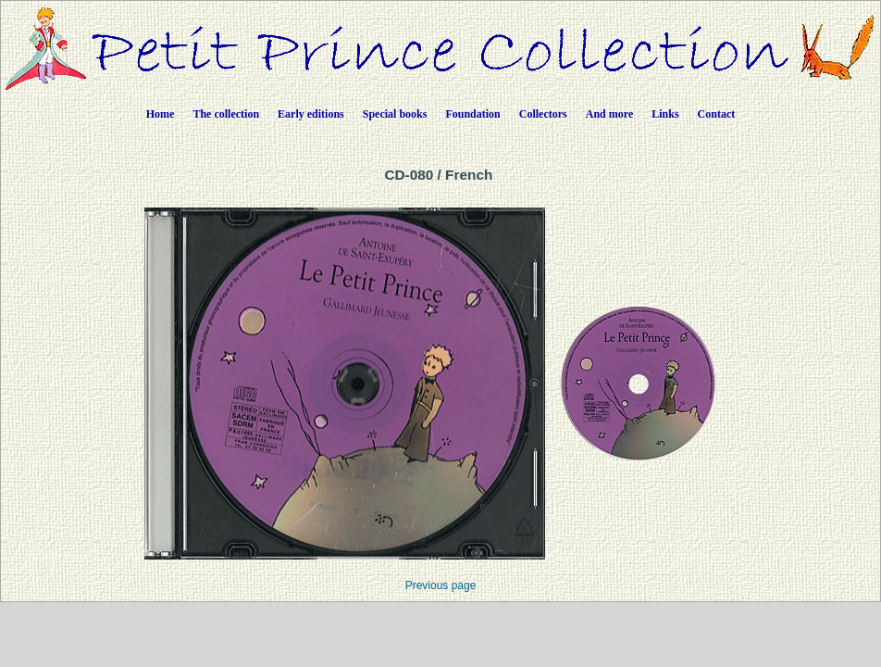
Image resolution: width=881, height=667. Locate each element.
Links (664, 113)
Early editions (311, 113)
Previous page (441, 585)
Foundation (472, 113)
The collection (225, 113)
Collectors (543, 113)
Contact (717, 113)
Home (160, 113)
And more (609, 113)
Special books (395, 113)
